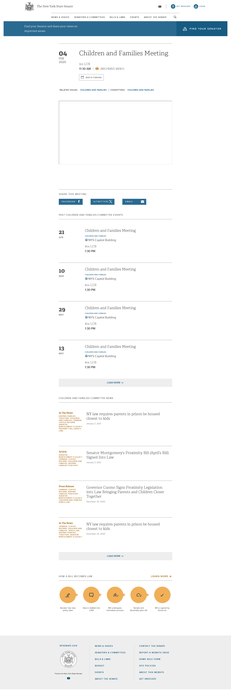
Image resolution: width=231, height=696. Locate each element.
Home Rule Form (150, 666)
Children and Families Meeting (110, 237)
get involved (183, 7)
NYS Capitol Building (102, 246)
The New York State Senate (55, 7)
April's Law (64, 509)
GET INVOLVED (147, 685)
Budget (99, 672)
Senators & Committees (74, 19)
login (202, 7)
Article (63, 458)
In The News (66, 419)
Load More (113, 389)
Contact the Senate (152, 652)
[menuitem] (33, 19)
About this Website (151, 679)
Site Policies (147, 672)
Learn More (159, 583)
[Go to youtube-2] (160, 7)
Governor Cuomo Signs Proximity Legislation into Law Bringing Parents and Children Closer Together (125, 498)
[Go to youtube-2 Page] (68, 684)
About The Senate (177, 19)
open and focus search (203, 20)
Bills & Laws (115, 19)
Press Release (66, 493)
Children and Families (93, 96)
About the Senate (106, 685)
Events (144, 19)
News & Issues (33, 19)
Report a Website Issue (154, 659)
